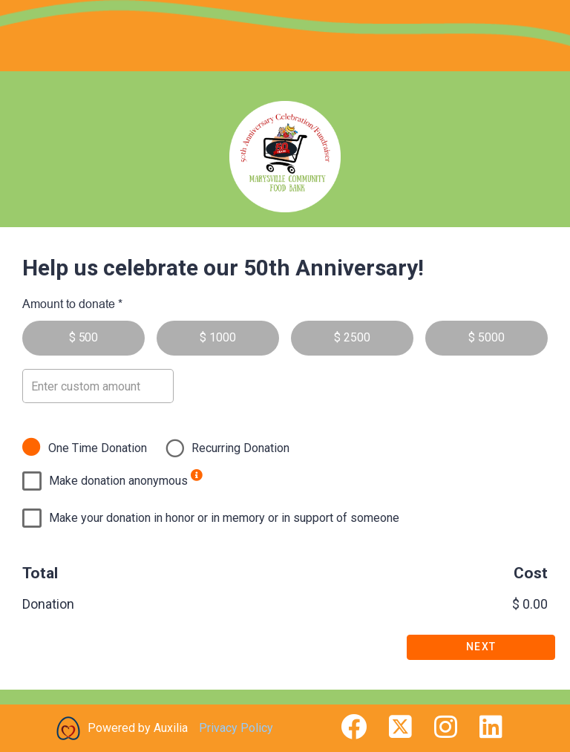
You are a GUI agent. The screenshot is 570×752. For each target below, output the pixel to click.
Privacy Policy (236, 728)
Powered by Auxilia (138, 728)
